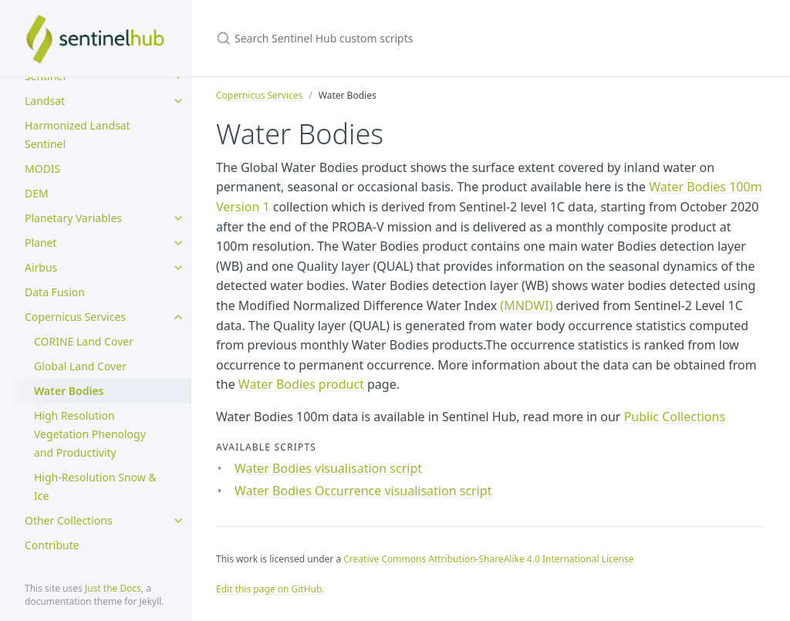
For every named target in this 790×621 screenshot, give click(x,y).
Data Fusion (55, 292)
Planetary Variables (73, 218)
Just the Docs (113, 588)
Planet (41, 242)
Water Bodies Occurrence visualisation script (363, 490)
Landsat (45, 100)
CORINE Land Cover (83, 341)
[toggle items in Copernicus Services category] (178, 317)
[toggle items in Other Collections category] (178, 520)
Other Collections (69, 520)
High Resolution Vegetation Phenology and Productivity (90, 434)
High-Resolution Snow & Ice (95, 486)
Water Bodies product (301, 384)
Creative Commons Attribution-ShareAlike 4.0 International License (488, 558)
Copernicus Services (75, 316)
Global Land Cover (80, 366)
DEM (37, 193)
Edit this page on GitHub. (270, 589)
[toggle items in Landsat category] (178, 101)
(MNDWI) (526, 305)
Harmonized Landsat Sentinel (77, 134)
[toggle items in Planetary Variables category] (178, 218)
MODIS (42, 168)
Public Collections (674, 416)
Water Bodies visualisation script (328, 468)
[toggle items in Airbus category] (178, 267)
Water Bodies (69, 390)
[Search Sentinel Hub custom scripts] (398, 38)
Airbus (41, 267)
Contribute (52, 545)
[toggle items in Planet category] (178, 243)
